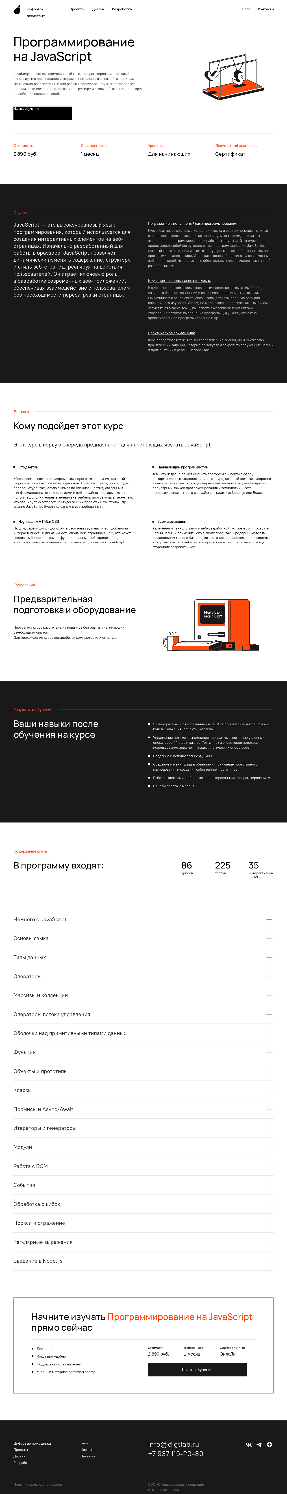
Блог (246, 9)
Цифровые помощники (32, 1443)
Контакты (266, 9)
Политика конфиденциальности (39, 1484)
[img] (269, 1445)
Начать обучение (197, 1369)
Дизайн (98, 9)
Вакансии (88, 1456)
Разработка (122, 9)
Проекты (77, 9)
